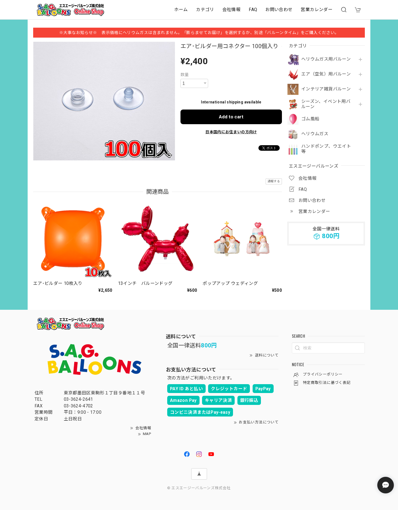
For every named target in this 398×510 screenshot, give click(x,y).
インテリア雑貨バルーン (326, 89)
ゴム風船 (310, 118)
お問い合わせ (278, 9)
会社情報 (231, 9)
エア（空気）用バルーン (326, 74)
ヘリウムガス (314, 133)
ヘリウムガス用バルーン (326, 59)
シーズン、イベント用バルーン (325, 104)
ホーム (181, 9)
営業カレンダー (316, 9)
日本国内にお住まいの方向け (231, 132)
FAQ (253, 9)
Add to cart (231, 116)
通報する (274, 181)
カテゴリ (205, 9)
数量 (184, 74)
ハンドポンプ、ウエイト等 (326, 149)
